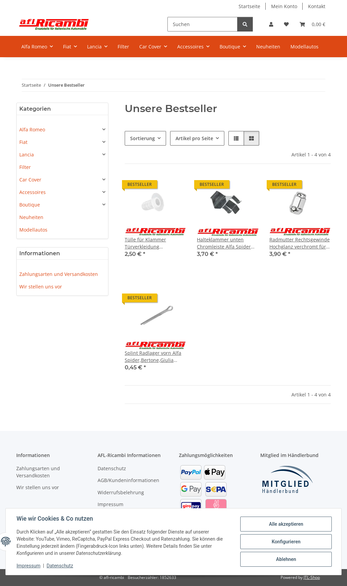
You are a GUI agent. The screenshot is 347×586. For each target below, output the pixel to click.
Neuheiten (31, 217)
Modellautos (33, 229)
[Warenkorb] (312, 24)
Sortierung (142, 138)
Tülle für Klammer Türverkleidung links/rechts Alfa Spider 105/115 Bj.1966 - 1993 (151, 243)
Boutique (29, 204)
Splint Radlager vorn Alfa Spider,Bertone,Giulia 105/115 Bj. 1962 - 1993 (153, 357)
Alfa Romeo (32, 129)
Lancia (26, 154)
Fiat (23, 142)
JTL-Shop (312, 577)
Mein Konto (284, 6)
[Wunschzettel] (286, 24)
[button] (271, 24)
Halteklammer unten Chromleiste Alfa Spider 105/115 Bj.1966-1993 (224, 243)
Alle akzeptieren (286, 524)
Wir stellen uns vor (40, 286)
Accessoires (32, 192)
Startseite (249, 6)
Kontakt (316, 6)
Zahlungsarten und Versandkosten (58, 274)
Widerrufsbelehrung (121, 492)
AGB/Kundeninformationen (128, 480)
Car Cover (30, 179)
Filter (25, 167)
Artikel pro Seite (194, 138)
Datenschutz (60, 565)
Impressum (28, 565)
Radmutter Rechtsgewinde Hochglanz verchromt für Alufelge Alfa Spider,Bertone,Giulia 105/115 (299, 243)
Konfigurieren (285, 541)
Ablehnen (286, 559)
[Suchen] (202, 24)
